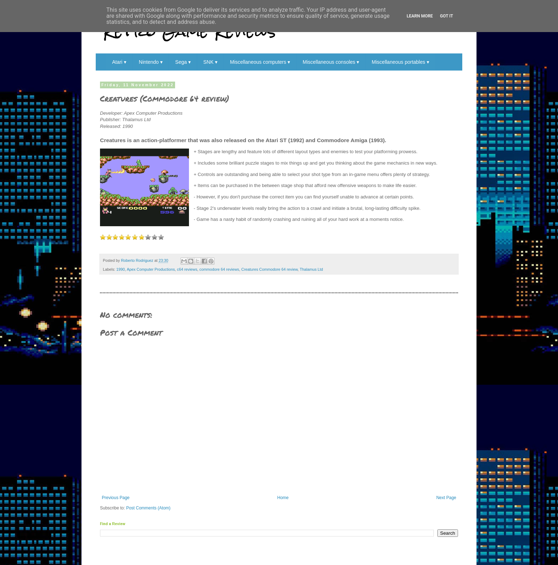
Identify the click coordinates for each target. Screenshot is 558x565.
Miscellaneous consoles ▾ (330, 62)
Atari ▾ (119, 62)
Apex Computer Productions (151, 269)
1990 (120, 269)
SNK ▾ (210, 62)
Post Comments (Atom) (148, 508)
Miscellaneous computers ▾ (260, 62)
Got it (446, 16)
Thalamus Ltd (311, 269)
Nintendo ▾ (151, 62)
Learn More (420, 16)
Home (283, 497)
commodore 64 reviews (219, 269)
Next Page (446, 497)
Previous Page (116, 497)
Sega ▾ (183, 62)
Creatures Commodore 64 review (269, 269)
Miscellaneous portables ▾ (400, 62)
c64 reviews (187, 269)
